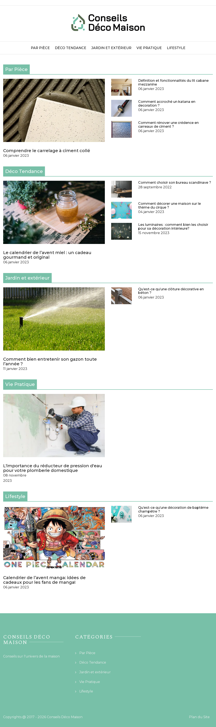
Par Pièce (40, 48)
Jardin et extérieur (111, 48)
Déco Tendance (70, 48)
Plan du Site (199, 717)
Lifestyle (176, 48)
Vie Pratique (149, 48)
